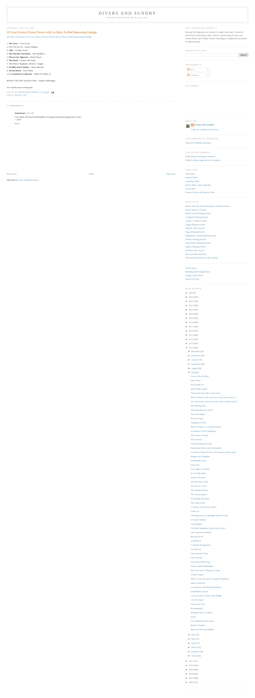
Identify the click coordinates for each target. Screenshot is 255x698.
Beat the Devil (197, 536)
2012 (191, 347)
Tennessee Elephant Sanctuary (198, 143)
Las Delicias (196, 549)
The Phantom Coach (199, 481)
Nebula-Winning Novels (195, 239)
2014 (191, 339)
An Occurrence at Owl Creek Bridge (206, 595)
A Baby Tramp (197, 574)
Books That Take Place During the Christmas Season (207, 206)
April (193, 643)
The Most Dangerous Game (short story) (208, 528)
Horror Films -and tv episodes (198, 185)
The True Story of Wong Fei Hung (205, 570)
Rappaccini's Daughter (200, 456)
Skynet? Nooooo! (198, 477)
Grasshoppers (196, 524)
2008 (191, 674)
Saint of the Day (192, 279)
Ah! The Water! (197, 600)
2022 (191, 305)
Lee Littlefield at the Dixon (202, 621)
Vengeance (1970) (198, 422)
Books (18, 95)
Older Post (170, 174)
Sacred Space (191, 268)
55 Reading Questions (200, 498)
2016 (191, 331)
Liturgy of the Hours (194, 275)
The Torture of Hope (199, 435)
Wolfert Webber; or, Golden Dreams (206, 427)
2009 (191, 669)
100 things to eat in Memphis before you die (209, 515)
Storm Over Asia (198, 604)
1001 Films (190, 174)
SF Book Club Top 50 (194, 250)
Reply (17, 123)
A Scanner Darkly (198, 519)
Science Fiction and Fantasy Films (200, 192)
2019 (191, 318)
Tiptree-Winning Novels (195, 246)
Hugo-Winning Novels (195, 232)
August (194, 368)
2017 (191, 326)
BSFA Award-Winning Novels (198, 213)
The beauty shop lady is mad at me (205, 393)
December (196, 351)
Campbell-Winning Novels (196, 217)
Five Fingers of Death (200, 469)
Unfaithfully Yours (199, 460)
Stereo (193, 617)
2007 (191, 678)
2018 (191, 322)
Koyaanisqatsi (197, 608)
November (196, 355)
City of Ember (197, 557)
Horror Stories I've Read (195, 210)
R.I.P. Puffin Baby (198, 473)
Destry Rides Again (199, 389)
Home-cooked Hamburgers (202, 566)
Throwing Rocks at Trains (202, 410)
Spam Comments (198, 583)
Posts (190, 69)
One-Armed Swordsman (201, 532)
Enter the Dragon (198, 414)
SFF (25, 95)
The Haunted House (199, 490)
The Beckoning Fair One (201, 443)
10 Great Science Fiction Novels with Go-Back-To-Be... (214, 401)
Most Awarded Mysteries (196, 254)
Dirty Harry (196, 380)
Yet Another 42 (197, 384)
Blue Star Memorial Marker (202, 629)
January (194, 655)
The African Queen (199, 494)
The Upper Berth (198, 503)
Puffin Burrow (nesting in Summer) (200, 156)
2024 (191, 297)
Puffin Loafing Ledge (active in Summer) (203, 160)
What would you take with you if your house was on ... (214, 397)
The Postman (196, 439)
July (193, 372)
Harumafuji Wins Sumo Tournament (206, 448)
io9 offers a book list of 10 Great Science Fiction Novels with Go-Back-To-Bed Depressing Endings (49, 37)
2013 (191, 343)
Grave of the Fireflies (200, 376)
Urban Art (195, 511)
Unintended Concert (199, 591)
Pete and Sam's (197, 418)
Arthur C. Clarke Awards (196, 221)
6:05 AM (30, 113)
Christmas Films (192, 181)
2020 (191, 314)
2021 (191, 309)
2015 (191, 335)
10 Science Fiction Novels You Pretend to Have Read (213, 452)
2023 (191, 301)
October (195, 360)
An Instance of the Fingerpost (203, 431)
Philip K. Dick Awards (194, 228)
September (196, 364)
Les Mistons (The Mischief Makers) (206, 587)
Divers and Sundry (127, 13)
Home (91, 174)
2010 (191, 665)
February (195, 651)
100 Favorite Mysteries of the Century (201, 257)
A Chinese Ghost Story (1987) (203, 507)
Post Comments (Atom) (28, 180)
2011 (191, 661)
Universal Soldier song (200, 562)
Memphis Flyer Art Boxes (202, 612)
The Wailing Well (198, 406)
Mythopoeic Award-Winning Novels (200, 235)
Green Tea (195, 465)
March (194, 647)
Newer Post (11, 174)
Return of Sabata (198, 625)
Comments (193, 75)
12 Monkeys (196, 541)
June (193, 634)
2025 (191, 293)
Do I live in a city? (199, 486)
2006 (191, 682)
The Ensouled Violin (199, 553)
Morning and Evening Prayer (197, 271)
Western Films (191, 177)
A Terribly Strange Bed (200, 545)
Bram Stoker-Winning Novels (198, 243)
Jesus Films (190, 188)
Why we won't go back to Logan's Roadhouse (210, 579)
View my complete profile (205, 130)
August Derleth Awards (195, 224)
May (193, 639)
